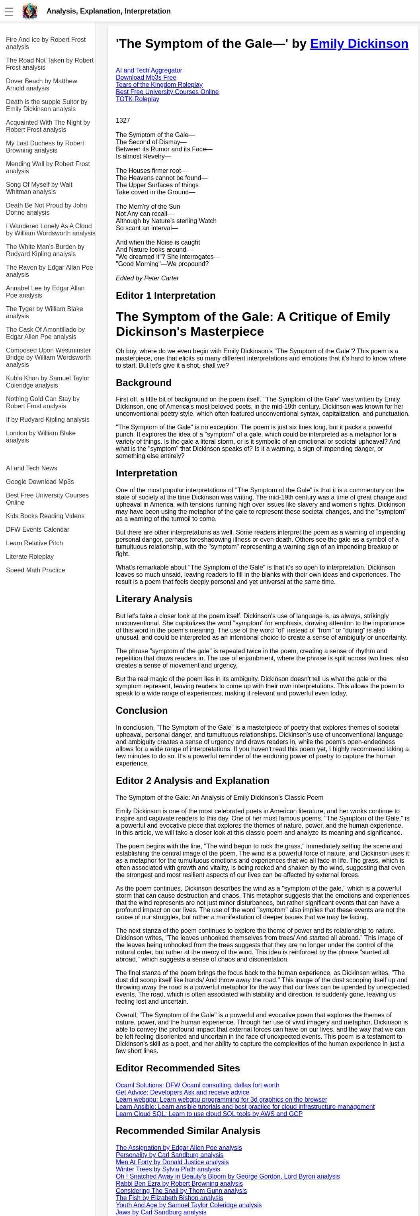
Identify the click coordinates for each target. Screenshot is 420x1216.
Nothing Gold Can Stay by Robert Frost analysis (43, 402)
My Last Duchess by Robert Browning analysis (45, 147)
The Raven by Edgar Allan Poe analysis (49, 271)
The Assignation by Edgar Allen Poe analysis (179, 1147)
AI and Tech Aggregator (149, 70)
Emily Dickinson (359, 43)
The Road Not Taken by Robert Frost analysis (50, 64)
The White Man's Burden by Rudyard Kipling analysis (45, 250)
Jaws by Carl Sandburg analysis (161, 1212)
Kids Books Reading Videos (45, 516)
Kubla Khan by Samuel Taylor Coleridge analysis (48, 382)
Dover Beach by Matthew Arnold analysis (41, 85)
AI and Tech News (31, 468)
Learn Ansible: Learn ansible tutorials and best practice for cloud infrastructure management (245, 1106)
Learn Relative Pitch (34, 543)
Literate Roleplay (30, 556)
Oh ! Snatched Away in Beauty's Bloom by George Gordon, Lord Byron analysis (228, 1176)
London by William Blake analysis (41, 437)
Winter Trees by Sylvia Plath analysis (168, 1169)
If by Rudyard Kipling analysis (48, 419)
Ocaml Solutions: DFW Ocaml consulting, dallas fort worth (197, 1085)
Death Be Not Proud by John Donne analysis (46, 209)
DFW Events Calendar (37, 529)
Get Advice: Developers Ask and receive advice (182, 1092)
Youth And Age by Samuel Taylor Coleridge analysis (189, 1205)
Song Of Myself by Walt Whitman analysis (39, 188)
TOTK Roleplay (137, 99)
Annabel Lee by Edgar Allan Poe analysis (45, 292)
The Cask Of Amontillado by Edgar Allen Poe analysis (45, 333)
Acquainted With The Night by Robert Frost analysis (48, 126)
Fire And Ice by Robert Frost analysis (46, 43)
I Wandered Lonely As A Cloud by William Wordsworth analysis (51, 230)
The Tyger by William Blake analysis (44, 312)
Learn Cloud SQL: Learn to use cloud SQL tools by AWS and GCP (209, 1113)
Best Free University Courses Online (47, 499)
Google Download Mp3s (40, 481)
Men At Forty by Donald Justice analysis (172, 1162)
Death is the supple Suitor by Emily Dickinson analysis (47, 105)
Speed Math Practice (35, 570)
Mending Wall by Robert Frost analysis (48, 167)
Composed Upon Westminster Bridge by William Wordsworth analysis (48, 357)
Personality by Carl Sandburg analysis (169, 1154)
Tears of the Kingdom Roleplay (159, 84)
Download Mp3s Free (146, 77)
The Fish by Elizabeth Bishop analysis (169, 1197)
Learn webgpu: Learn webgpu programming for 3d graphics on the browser (221, 1099)
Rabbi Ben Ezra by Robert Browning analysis (179, 1183)
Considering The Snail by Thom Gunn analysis (181, 1190)
